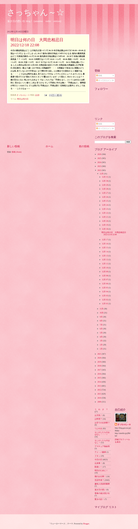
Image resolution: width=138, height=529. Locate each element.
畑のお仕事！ (100, 476)
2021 (99, 354)
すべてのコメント (104, 80)
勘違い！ (98, 467)
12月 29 (105, 185)
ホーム (49, 146)
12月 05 (105, 288)
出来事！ (98, 463)
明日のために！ (101, 471)
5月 (101, 333)
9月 (101, 317)
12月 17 (105, 240)
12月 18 (105, 229)
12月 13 (105, 256)
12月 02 (105, 300)
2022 (99, 170)
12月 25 (105, 201)
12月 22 (105, 213)
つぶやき (98, 429)
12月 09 (105, 272)
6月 (101, 329)
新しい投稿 (13, 146)
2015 (99, 378)
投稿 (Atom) (16, 152)
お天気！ (98, 415)
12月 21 (105, 217)
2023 (99, 166)
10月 (102, 313)
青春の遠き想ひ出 (102, 493)
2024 (99, 162)
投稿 (99, 76)
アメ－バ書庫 (100, 452)
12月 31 (105, 177)
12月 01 (105, 304)
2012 (99, 390)
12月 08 (105, 276)
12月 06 (105, 284)
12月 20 (105, 221)
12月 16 (105, 244)
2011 (99, 394)
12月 (102, 174)
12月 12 (105, 260)
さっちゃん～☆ (35, 12)
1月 (101, 349)
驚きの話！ (99, 499)
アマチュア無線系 (102, 446)
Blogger (86, 524)
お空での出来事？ (102, 423)
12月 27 (105, 193)
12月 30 (105, 181)
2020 (99, 358)
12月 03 (105, 296)
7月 (101, 325)
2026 (99, 154)
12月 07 (105, 280)
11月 (102, 309)
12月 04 (105, 292)
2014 (99, 382)
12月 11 (105, 264)
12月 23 (105, 209)
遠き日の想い (100, 490)
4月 (101, 337)
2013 (99, 386)
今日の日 (98, 460)
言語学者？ (99, 480)
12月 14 (105, 252)
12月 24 (105, 205)
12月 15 (105, 248)
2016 (99, 374)
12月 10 (105, 268)
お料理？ (98, 419)
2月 (101, 345)
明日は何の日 (22, 99)
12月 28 (105, 189)
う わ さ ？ (101, 409)
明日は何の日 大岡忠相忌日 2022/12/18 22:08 (114, 233)
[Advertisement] (48, 124)
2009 (99, 402)
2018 (99, 366)
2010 (99, 398)
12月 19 (105, 225)
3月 (101, 341)
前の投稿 (84, 146)
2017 (99, 370)
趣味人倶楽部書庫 (102, 484)
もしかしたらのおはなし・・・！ (102, 433)
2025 (99, 158)
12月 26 (105, 197)
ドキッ (97, 456)
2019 (99, 362)
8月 (101, 321)
